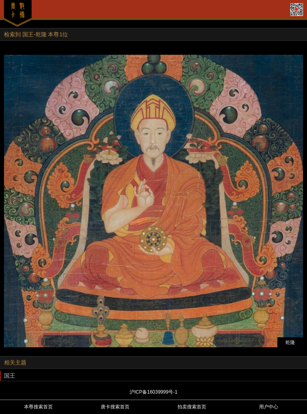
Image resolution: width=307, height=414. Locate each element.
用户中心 (268, 407)
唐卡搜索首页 (115, 407)
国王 (9, 375)
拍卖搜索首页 (191, 407)
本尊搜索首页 (38, 407)
